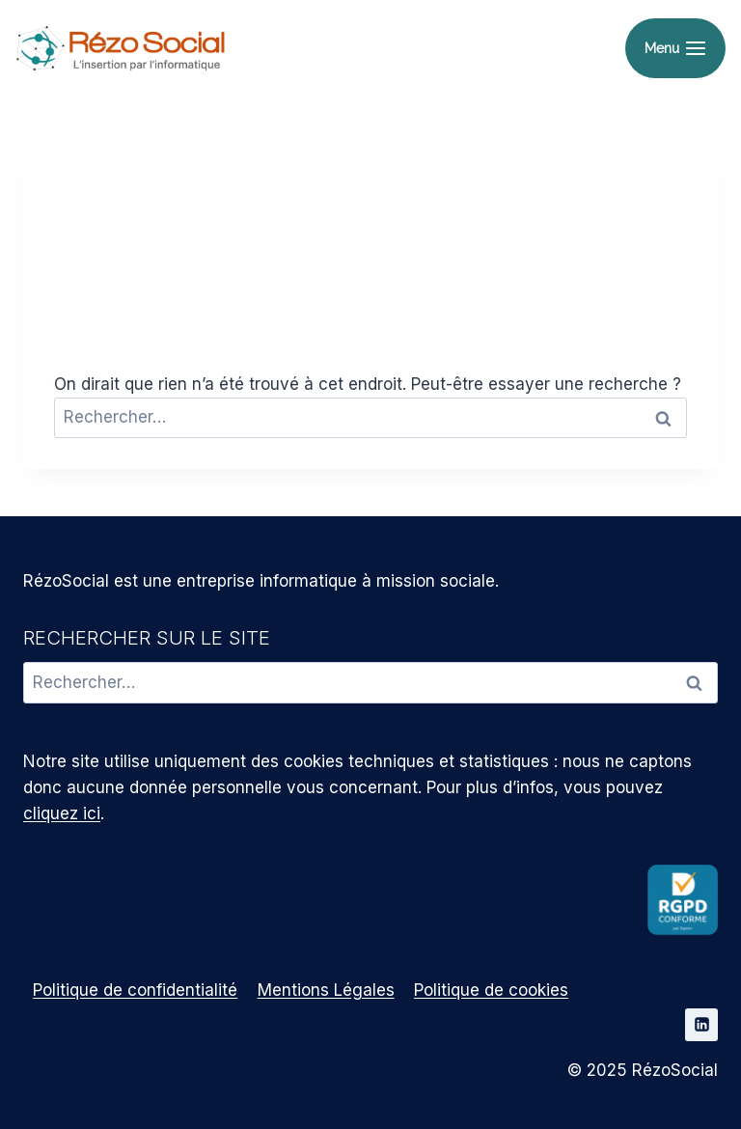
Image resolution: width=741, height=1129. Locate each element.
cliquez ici (61, 813)
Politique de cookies (491, 990)
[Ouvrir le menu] (675, 48)
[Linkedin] (701, 1024)
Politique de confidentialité (135, 990)
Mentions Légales (326, 990)
